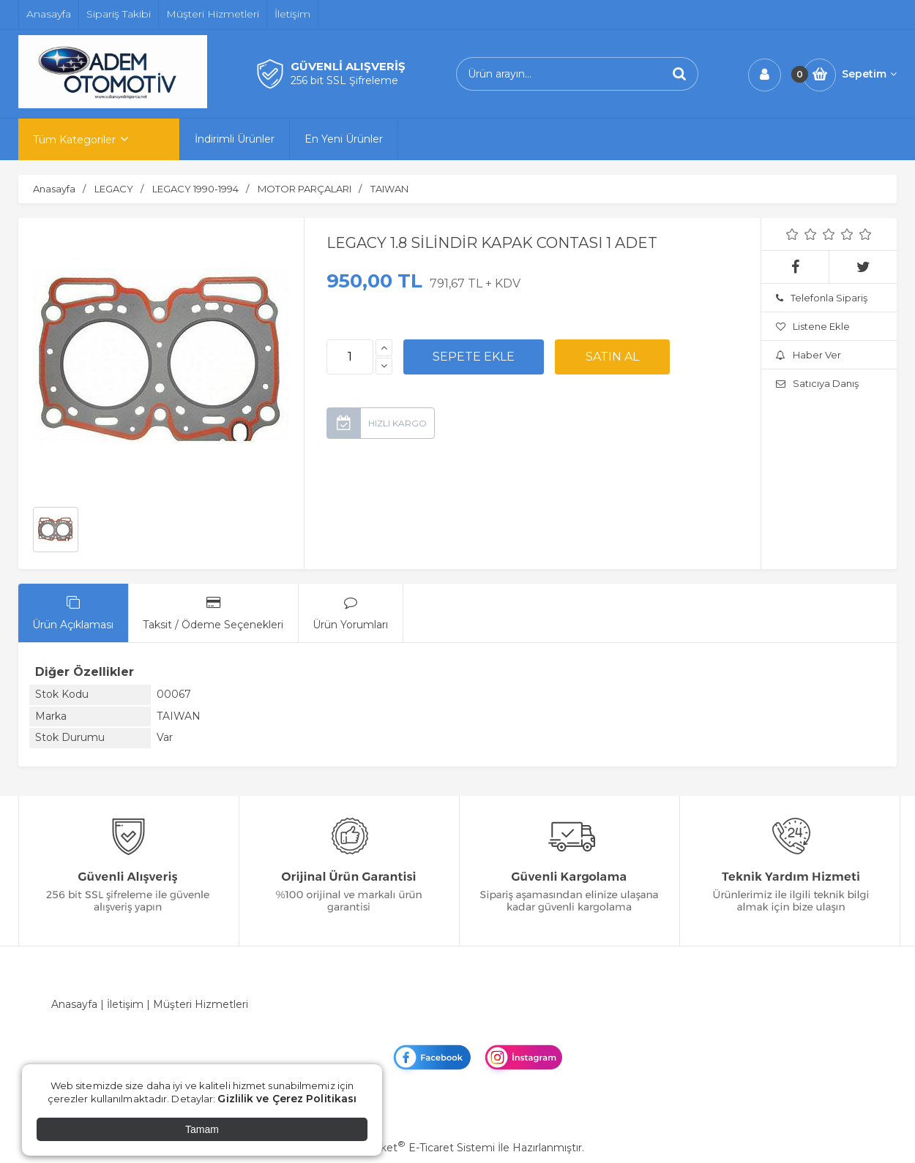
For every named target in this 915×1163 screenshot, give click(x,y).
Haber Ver (808, 355)
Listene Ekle (813, 326)
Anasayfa (74, 1004)
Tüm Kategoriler (74, 139)
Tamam (202, 1129)
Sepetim (869, 73)
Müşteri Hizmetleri (200, 1004)
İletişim (125, 1004)
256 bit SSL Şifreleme (344, 80)
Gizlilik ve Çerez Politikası (286, 1098)
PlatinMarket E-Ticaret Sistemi (413, 1147)
